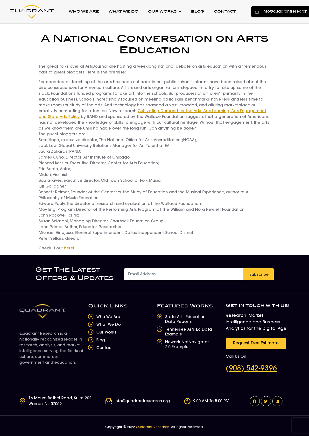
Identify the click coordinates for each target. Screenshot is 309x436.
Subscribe (259, 275)
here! (69, 248)
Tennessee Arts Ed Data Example (188, 332)
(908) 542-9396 (251, 368)
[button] (256, 343)
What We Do (123, 11)
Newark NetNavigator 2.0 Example (187, 344)
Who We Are (84, 11)
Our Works (164, 11)
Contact (225, 11)
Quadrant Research (152, 427)
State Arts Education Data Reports (185, 319)
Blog (197, 11)
